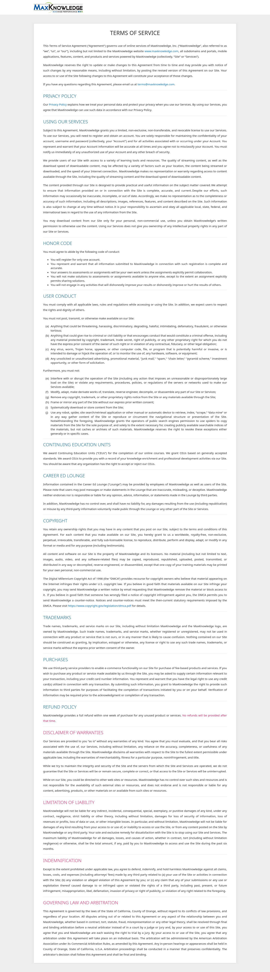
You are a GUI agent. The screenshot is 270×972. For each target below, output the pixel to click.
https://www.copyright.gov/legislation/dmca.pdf (99, 606)
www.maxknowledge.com (161, 51)
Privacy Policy (58, 104)
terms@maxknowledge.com (156, 84)
